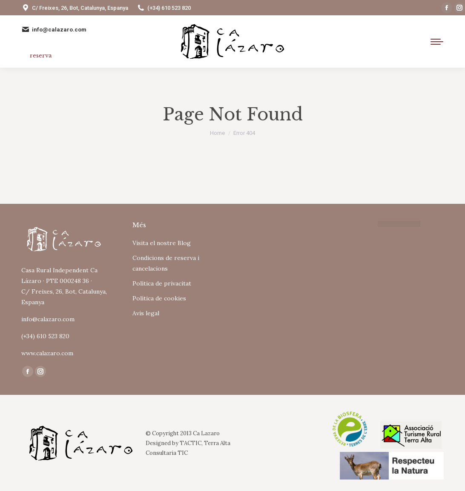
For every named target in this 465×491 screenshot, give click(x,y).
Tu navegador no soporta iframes (288, 255)
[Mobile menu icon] (437, 41)
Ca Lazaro (206, 433)
